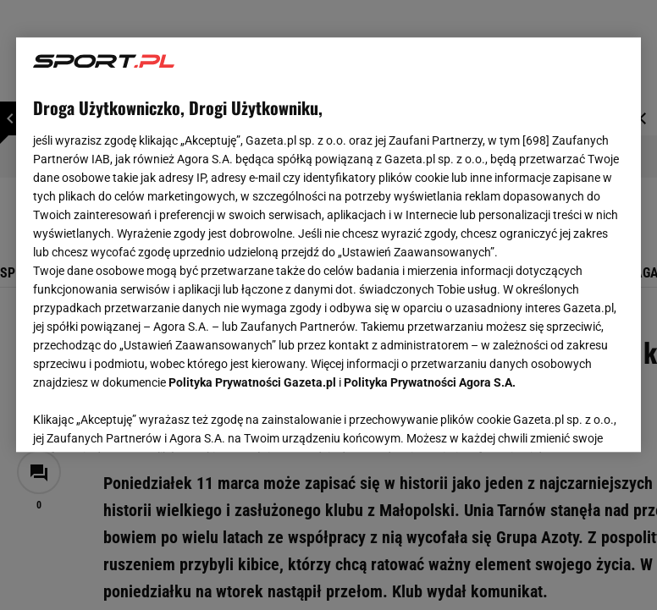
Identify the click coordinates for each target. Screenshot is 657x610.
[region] (328, 244)
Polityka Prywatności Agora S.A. (430, 382)
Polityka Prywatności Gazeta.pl (252, 382)
